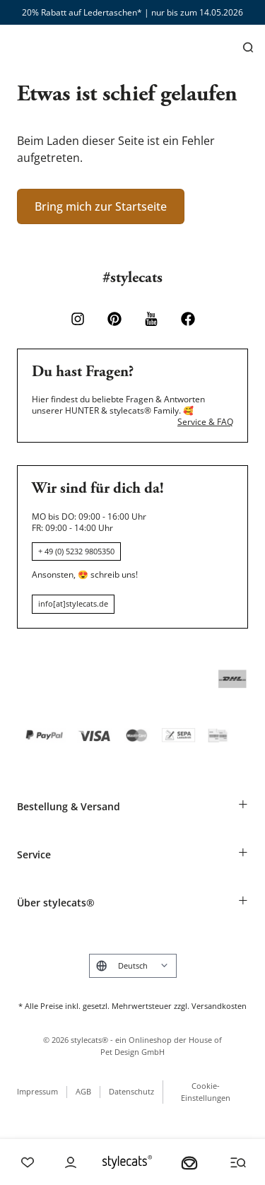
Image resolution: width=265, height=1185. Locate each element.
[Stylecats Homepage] (127, 1162)
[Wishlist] (27, 1162)
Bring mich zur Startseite (101, 206)
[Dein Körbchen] (189, 1162)
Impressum (37, 1091)
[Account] (70, 1162)
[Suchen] (248, 47)
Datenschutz (131, 1091)
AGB (83, 1091)
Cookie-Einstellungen (205, 1091)
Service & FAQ (205, 422)
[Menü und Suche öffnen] (238, 1162)
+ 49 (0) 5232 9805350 (76, 551)
